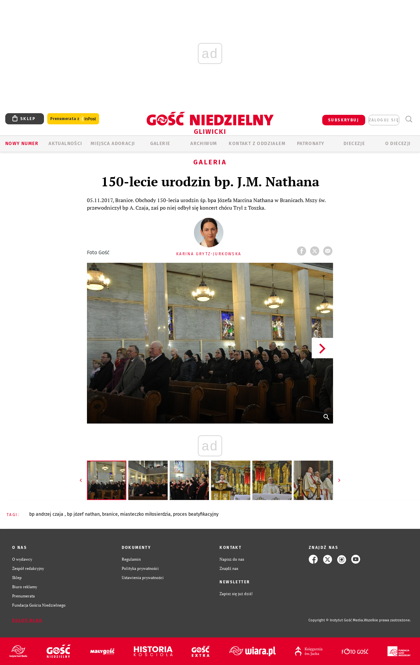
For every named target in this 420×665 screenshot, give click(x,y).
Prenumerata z (73, 119)
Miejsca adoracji (113, 143)
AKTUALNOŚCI (65, 143)
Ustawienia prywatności (143, 577)
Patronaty (311, 143)
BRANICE (110, 514)
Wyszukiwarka (409, 119)
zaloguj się (384, 120)
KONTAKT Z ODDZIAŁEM (257, 143)
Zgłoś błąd (27, 620)
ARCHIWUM (203, 143)
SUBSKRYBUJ (343, 120)
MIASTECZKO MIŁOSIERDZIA (145, 514)
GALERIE (160, 143)
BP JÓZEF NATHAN (83, 514)
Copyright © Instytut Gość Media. (336, 620)
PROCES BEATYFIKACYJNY (196, 514)
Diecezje (354, 143)
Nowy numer (21, 143)
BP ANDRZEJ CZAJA (47, 514)
